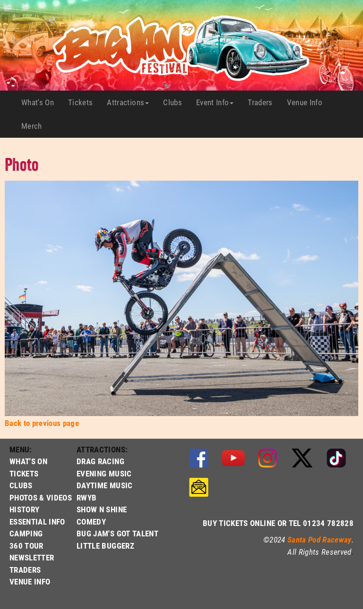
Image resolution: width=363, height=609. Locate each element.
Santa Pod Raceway (319, 539)
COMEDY (91, 521)
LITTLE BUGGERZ (105, 545)
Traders (263, 102)
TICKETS (23, 473)
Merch (35, 126)
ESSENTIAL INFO (37, 521)
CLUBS (21, 485)
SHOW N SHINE (102, 509)
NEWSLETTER (31, 557)
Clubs (176, 102)
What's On (41, 102)
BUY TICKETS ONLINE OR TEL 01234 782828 (278, 522)
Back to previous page (42, 422)
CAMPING (26, 533)
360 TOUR (26, 545)
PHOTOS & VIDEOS (40, 497)
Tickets (84, 102)
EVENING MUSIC (104, 473)
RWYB (86, 497)
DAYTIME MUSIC (104, 485)
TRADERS (25, 569)
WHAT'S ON (28, 461)
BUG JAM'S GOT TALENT (117, 533)
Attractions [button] (128, 102)
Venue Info (308, 102)
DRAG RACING (100, 461)
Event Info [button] (214, 102)
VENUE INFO (29, 581)
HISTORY (24, 509)
